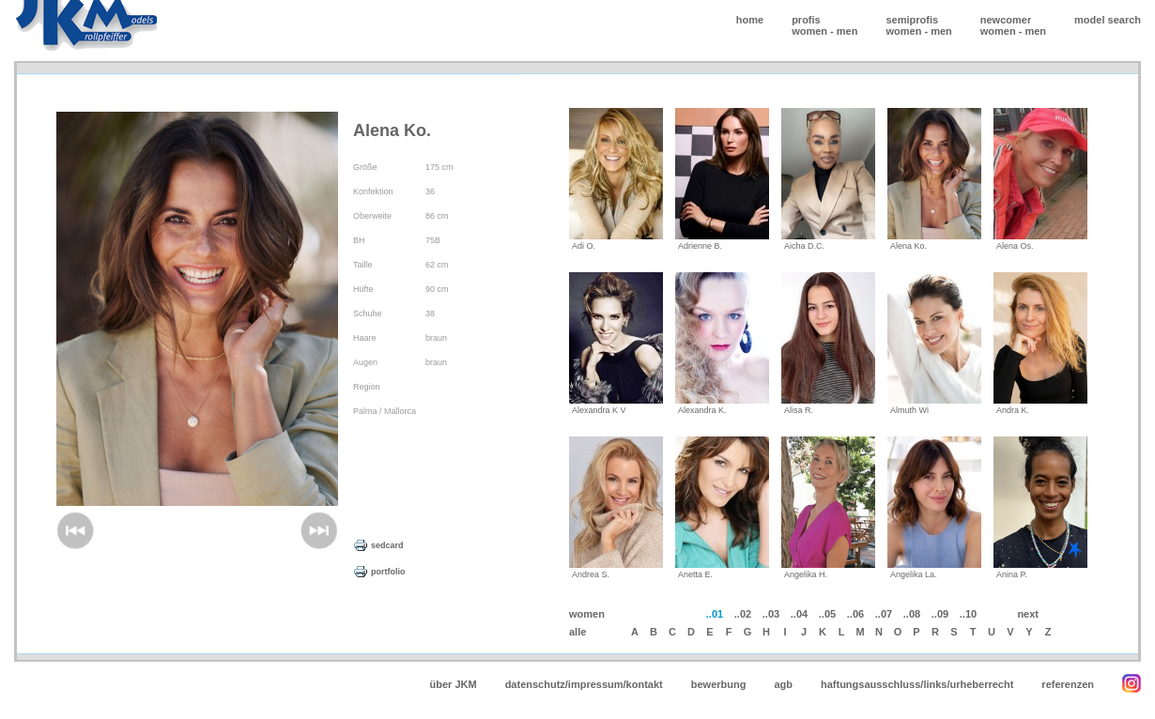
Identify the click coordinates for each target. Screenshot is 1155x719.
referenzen (1067, 684)
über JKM (453, 684)
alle (577, 631)
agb (783, 684)
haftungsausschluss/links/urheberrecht (917, 684)
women (809, 31)
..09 (940, 614)
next (1028, 614)
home (749, 19)
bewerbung (719, 684)
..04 (799, 614)
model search (1107, 19)
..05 (827, 614)
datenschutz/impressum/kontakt (584, 684)
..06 (855, 614)
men (847, 31)
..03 (770, 614)
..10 (968, 614)
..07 (883, 614)
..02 (742, 614)
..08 (911, 614)
